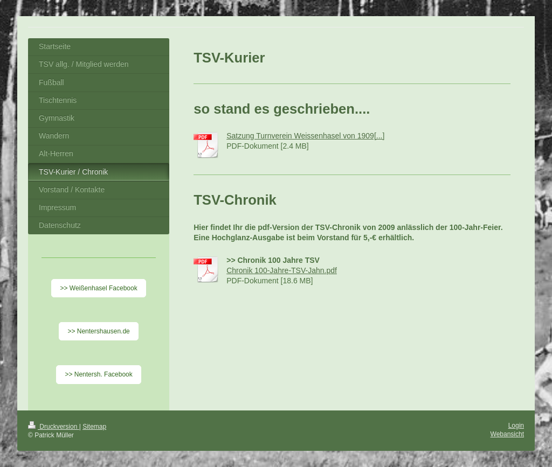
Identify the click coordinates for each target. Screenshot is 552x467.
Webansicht (507, 434)
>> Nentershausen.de (98, 331)
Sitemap (94, 426)
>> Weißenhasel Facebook (98, 288)
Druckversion (53, 426)
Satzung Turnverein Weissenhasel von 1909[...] (305, 135)
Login (516, 425)
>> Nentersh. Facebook (98, 374)
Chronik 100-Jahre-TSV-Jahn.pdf (281, 270)
